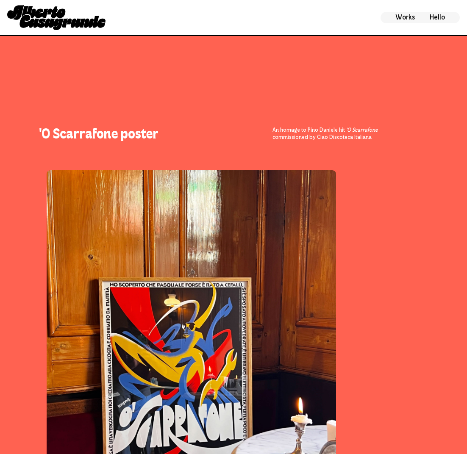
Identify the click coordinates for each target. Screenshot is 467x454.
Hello (437, 17)
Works (405, 17)
